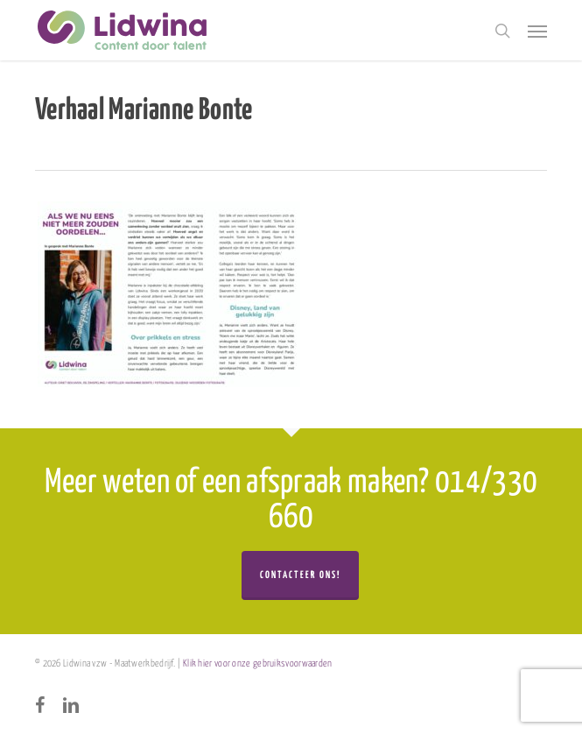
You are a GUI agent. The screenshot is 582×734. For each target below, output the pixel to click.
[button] (537, 30)
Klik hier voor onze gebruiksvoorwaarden (258, 663)
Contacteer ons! (300, 575)
